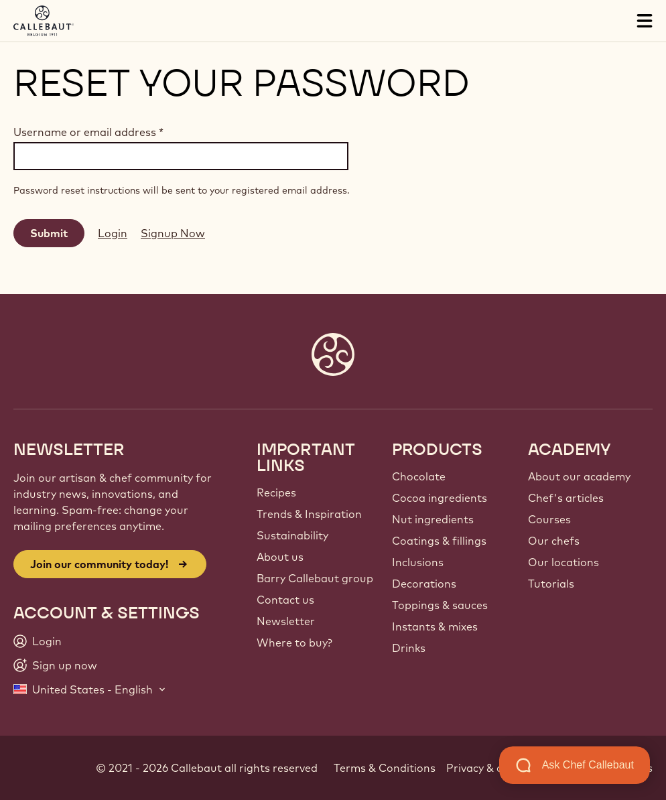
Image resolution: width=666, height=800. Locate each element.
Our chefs (554, 540)
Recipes (276, 492)
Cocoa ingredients (439, 498)
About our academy (579, 476)
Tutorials (551, 583)
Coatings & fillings (439, 540)
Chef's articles (566, 498)
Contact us (285, 599)
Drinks (408, 648)
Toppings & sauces (440, 605)
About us (280, 556)
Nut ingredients (433, 519)
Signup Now (173, 233)
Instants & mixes (435, 626)
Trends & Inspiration (309, 514)
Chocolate (419, 476)
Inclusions (418, 562)
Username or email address (88, 132)
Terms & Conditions (385, 768)
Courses (549, 519)
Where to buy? (294, 642)
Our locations (563, 562)
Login (112, 233)
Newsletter (286, 621)
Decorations (424, 583)
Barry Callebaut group (315, 578)
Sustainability (292, 535)
